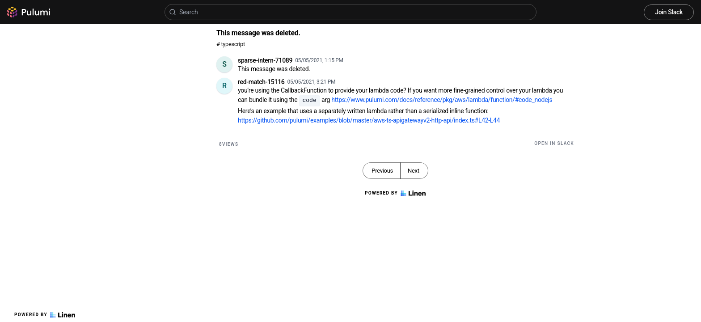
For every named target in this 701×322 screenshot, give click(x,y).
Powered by (44, 315)
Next (413, 170)
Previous (382, 170)
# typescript (230, 44)
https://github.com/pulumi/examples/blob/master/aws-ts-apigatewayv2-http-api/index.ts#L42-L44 (369, 120)
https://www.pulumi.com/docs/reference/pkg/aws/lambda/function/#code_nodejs (441, 99)
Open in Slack (554, 143)
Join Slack (669, 12)
